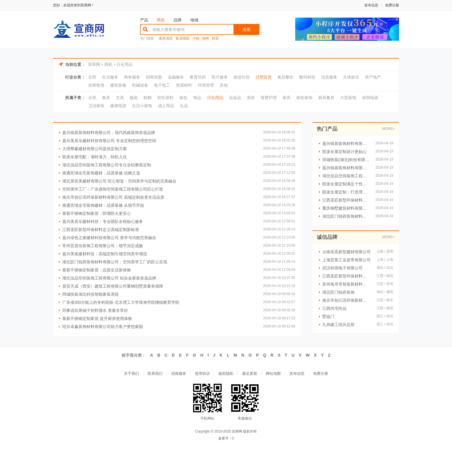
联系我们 (155, 373)
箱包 (183, 97)
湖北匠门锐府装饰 (338, 292)
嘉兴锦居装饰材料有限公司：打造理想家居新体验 (346, 167)
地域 (194, 20)
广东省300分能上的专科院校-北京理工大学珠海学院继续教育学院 (120, 302)
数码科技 (307, 77)
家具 (286, 97)
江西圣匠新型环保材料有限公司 (346, 276)
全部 (92, 77)
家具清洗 (166, 38)
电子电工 (162, 85)
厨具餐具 (326, 97)
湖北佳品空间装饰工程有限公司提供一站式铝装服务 (346, 176)
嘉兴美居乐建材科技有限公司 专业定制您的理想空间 (109, 140)
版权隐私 (226, 373)
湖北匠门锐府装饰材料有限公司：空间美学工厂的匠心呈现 (114, 262)
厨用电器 (370, 97)
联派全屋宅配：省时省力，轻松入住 (94, 156)
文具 (120, 97)
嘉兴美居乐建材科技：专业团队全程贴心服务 (102, 221)
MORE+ (388, 129)
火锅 (195, 38)
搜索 (246, 29)
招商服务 (178, 373)
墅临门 (328, 316)
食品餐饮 (285, 77)
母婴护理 (269, 97)
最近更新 (249, 373)
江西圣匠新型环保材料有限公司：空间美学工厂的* (346, 200)
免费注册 (392, 5)
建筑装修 (118, 85)
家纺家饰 (304, 97)
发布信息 (371, 5)
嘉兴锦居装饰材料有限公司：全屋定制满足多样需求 (346, 143)
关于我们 (131, 373)
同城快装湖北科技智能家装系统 (90, 294)
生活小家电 (142, 105)
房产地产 (373, 77)
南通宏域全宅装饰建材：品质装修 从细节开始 (103, 205)
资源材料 (184, 85)
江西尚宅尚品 (334, 308)
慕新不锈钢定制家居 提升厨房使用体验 (97, 318)
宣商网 (94, 64)
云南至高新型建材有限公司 (346, 251)
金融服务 (176, 77)
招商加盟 (154, 77)
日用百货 (263, 77)
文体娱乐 (351, 77)
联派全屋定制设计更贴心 (344, 151)
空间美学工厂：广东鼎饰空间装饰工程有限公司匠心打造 (112, 189)
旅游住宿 (241, 77)
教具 (106, 97)
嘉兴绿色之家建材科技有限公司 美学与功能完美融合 (109, 237)
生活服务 (110, 77)
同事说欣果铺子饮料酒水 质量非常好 (95, 310)
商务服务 (132, 77)
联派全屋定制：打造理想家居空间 (346, 192)
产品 (144, 20)
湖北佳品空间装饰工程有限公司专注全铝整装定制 (106, 165)
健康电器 (118, 105)
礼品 (184, 105)
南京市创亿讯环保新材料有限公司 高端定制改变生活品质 (113, 197)
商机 (161, 20)
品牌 (178, 20)
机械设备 (140, 85)
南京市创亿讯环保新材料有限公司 (346, 300)
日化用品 (124, 64)
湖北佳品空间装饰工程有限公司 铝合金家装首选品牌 (109, 278)
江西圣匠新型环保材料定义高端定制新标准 (100, 229)
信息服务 (329, 77)
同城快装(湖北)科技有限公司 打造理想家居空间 (346, 159)
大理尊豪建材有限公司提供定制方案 (94, 148)
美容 (251, 97)
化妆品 (235, 97)
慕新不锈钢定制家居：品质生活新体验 (96, 270)
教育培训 (198, 77)
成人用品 (166, 105)
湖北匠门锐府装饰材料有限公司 (346, 216)
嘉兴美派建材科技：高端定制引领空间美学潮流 (104, 253)
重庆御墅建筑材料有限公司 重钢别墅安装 (346, 208)
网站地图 (273, 373)
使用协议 (202, 373)
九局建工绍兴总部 (338, 324)
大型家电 (348, 97)
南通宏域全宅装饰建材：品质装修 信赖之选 (101, 173)
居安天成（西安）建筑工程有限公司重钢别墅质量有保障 (112, 286)
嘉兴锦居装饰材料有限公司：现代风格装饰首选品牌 (108, 132)
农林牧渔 (96, 85)
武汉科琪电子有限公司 (342, 268)
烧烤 (205, 38)
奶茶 (215, 38)
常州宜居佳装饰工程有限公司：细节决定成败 (102, 245)
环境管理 (206, 85)
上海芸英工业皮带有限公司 (346, 260)
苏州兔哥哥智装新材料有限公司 (346, 284)
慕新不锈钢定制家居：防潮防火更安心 (96, 213)
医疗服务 (220, 77)
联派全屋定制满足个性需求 (346, 184)
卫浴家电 (96, 105)
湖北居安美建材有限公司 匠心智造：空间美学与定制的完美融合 (119, 181)
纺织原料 (165, 97)
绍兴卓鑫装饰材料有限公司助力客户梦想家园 (102, 326)
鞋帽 (148, 97)
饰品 (197, 97)
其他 (224, 85)
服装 (134, 97)
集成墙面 (182, 38)
